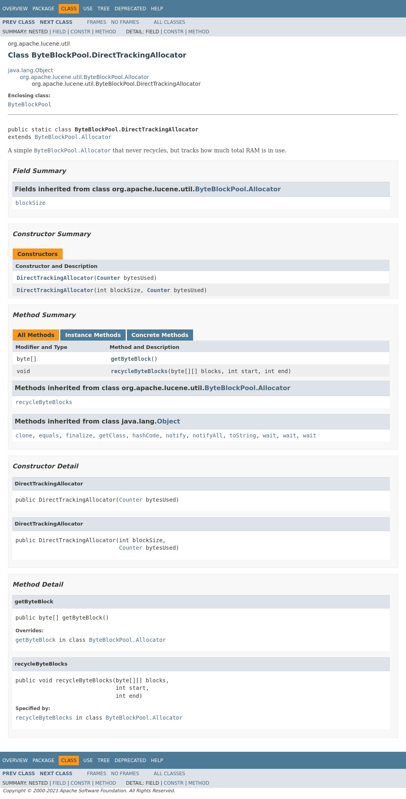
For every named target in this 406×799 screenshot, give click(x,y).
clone (23, 435)
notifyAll (208, 435)
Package (43, 9)
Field (59, 32)
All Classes (169, 22)
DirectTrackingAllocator (55, 278)
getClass (112, 435)
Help (157, 9)
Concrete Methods (160, 335)
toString (243, 435)
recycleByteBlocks (139, 371)
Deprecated (130, 9)
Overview (15, 9)
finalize (78, 435)
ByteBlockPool (30, 104)
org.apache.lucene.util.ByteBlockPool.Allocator (84, 77)
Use (88, 9)
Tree (104, 9)
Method (105, 32)
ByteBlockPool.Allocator (72, 137)
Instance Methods (93, 335)
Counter (108, 278)
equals (49, 435)
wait (269, 435)
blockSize (30, 203)
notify (176, 435)
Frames (97, 22)
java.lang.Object (30, 70)
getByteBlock (131, 359)
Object (168, 421)
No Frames (125, 22)
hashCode (145, 435)
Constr (80, 32)
